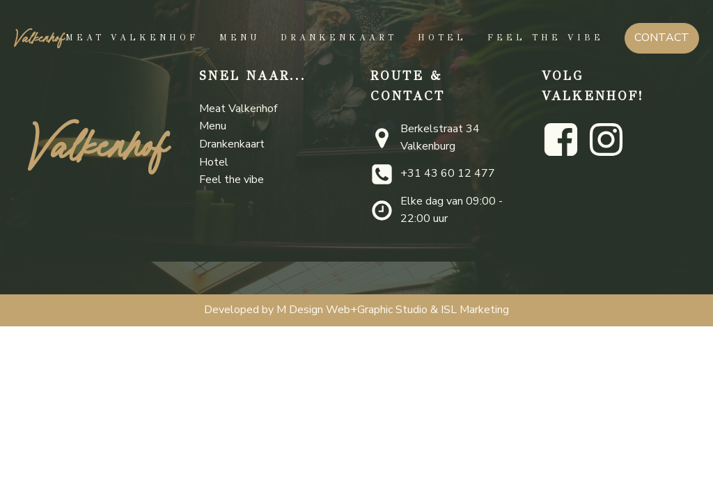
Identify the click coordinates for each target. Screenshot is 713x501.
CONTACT (661, 37)
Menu (239, 37)
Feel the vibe (545, 37)
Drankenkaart (339, 37)
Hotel (442, 37)
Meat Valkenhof (131, 37)
